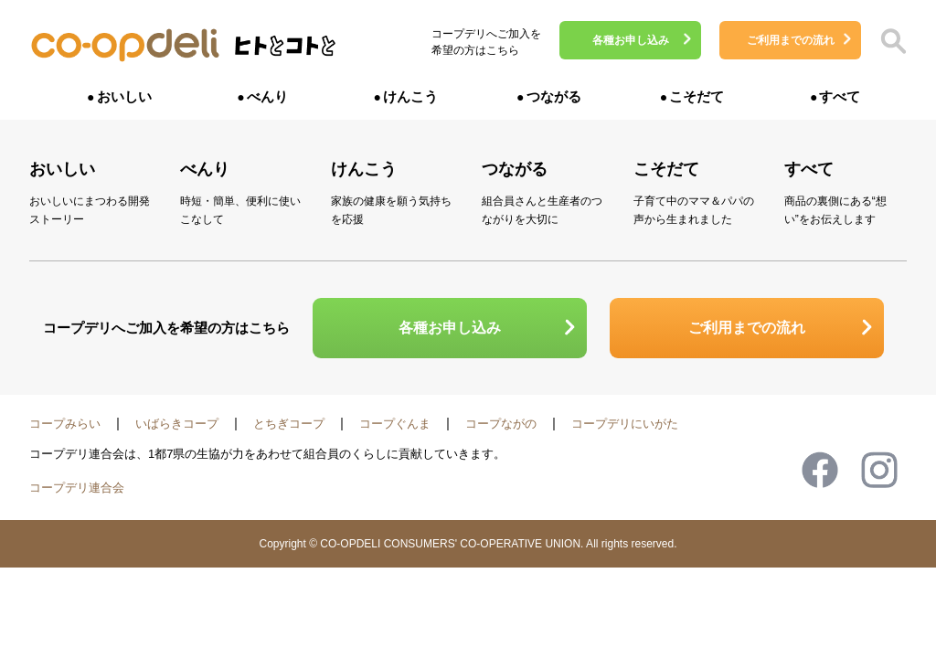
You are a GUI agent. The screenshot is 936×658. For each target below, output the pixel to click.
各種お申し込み (630, 40)
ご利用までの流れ (791, 40)
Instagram (879, 469)
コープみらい (65, 423)
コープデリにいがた (624, 423)
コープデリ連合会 (76, 487)
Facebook (820, 469)
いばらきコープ (176, 423)
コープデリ (125, 45)
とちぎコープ (288, 423)
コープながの (501, 423)
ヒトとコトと (285, 51)
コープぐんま (395, 423)
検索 (893, 41)
